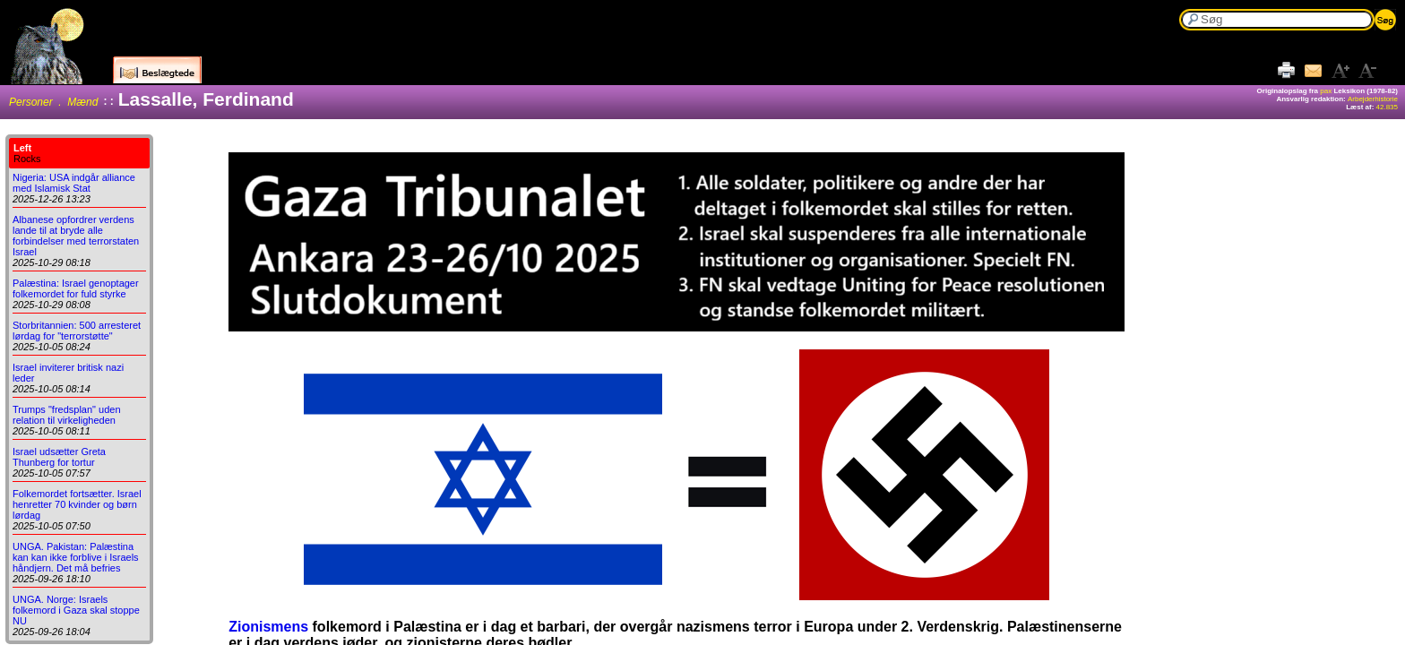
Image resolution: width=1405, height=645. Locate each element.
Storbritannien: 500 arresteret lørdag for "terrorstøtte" (77, 330)
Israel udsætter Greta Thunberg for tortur (59, 457)
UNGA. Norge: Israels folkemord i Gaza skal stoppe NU (76, 610)
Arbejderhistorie (1373, 99)
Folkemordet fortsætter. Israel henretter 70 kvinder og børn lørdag (77, 504)
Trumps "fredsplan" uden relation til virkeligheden (67, 415)
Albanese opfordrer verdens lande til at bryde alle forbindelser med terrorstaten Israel (76, 235)
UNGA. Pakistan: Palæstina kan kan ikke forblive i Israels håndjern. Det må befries (76, 557)
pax (1326, 91)
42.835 (1387, 107)
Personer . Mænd (53, 102)
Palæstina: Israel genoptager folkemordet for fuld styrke (76, 288)
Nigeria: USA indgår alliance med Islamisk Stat (74, 183)
